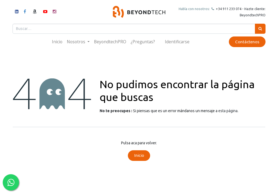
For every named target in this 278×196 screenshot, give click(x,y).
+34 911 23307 (227, 9)
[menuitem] (57, 41)
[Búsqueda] (260, 29)
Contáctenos (247, 41)
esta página (228, 111)
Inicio (139, 155)
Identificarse (177, 42)
